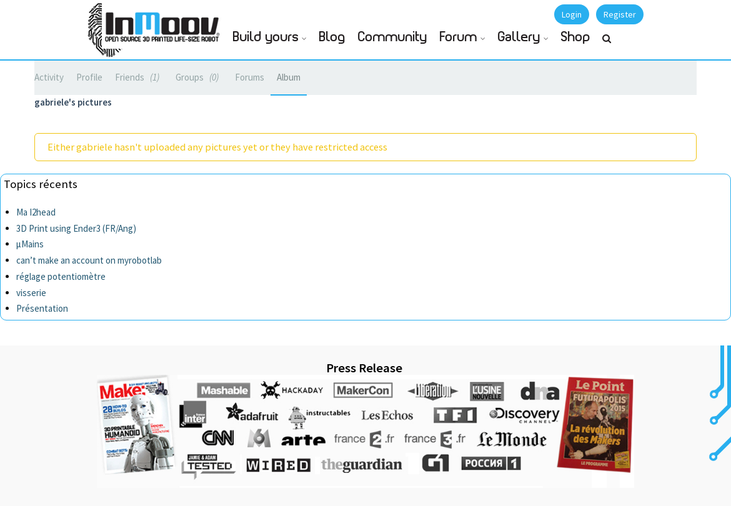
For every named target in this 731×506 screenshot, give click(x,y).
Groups (199, 77)
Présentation (42, 308)
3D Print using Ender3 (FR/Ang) (76, 228)
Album (289, 77)
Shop (575, 37)
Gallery (519, 37)
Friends (139, 77)
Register (620, 14)
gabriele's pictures (73, 102)
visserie (31, 293)
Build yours (266, 37)
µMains (30, 244)
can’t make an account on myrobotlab (89, 260)
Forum (458, 37)
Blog (332, 37)
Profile (89, 77)
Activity (49, 77)
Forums (249, 77)
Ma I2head (36, 212)
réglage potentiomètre (61, 276)
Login (572, 14)
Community (392, 37)
